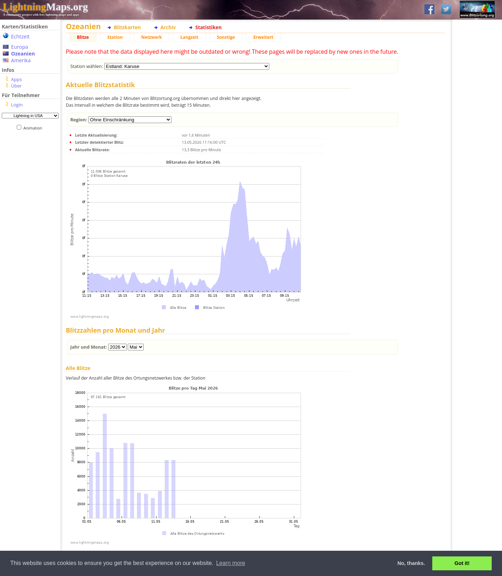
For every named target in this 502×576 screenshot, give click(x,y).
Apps (16, 79)
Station (115, 37)
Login (17, 104)
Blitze (83, 37)
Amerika (21, 60)
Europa (19, 46)
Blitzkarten (127, 27)
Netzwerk (151, 37)
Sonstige (226, 37)
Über (16, 86)
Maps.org (45, 6)
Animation (34, 128)
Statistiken (208, 27)
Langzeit (189, 37)
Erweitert (263, 37)
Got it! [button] (462, 563)
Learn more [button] (230, 563)
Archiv (168, 27)
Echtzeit (20, 36)
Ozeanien (23, 53)
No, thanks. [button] (411, 563)
